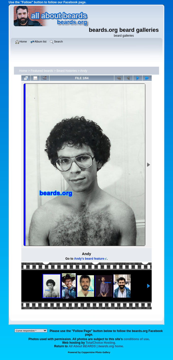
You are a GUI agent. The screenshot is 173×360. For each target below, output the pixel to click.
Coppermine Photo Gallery (95, 352)
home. (96, 346)
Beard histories (67, 71)
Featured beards (42, 71)
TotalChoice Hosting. (101, 342)
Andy (83, 71)
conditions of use (136, 339)
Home (23, 71)
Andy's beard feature (89, 258)
